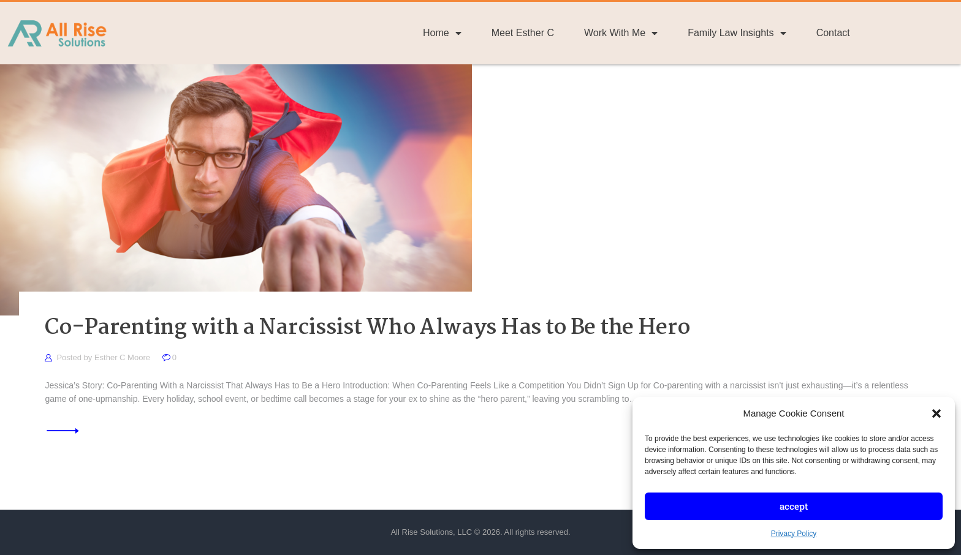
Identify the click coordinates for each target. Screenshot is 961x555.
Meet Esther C (523, 33)
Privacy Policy (794, 533)
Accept (794, 506)
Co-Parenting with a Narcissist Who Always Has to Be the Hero (367, 328)
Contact (833, 33)
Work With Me (621, 33)
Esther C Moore (123, 357)
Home (442, 33)
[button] (936, 413)
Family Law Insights (737, 33)
